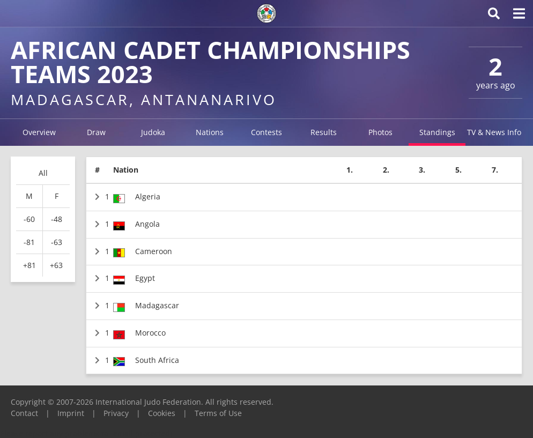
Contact (24, 413)
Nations (210, 132)
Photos (380, 132)
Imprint (70, 413)
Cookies (161, 413)
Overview (39, 132)
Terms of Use (218, 413)
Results (323, 132)
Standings (437, 132)
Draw (96, 132)
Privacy (116, 413)
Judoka (153, 132)
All (43, 173)
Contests (266, 132)
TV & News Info (494, 132)
